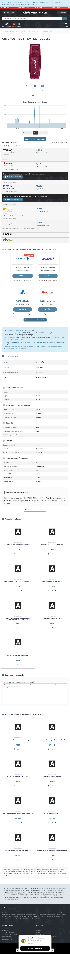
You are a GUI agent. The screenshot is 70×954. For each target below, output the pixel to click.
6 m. (35, 133)
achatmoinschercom (35, 12)
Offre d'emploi (6, 936)
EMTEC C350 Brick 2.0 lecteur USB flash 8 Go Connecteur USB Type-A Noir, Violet (17, 619)
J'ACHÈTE (22, 276)
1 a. (40, 133)
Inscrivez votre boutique (44, 938)
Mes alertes (40, 934)
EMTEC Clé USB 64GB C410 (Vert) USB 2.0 (18, 544)
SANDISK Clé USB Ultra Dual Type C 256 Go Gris (18, 850)
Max (45, 133)
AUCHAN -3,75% (57, 7)
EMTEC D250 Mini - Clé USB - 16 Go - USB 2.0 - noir (18, 581)
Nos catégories (7, 940)
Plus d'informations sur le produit (9, 159)
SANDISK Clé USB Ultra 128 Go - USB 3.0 (52, 813)
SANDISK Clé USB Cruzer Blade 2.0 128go (18, 740)
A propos (5, 930)
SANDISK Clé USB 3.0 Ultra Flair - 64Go (18, 655)
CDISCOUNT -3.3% (41, 7)
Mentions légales (7, 938)
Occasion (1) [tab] (16, 146)
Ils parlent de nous (8, 932)
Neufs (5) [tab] (6, 146)
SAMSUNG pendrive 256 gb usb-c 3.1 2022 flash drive (52, 740)
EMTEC (40, 362)
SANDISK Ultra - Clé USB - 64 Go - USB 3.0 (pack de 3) (52, 850)
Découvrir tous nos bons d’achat (35, 320)
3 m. (30, 133)
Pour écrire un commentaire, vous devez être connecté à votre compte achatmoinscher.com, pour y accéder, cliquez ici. (35, 693)
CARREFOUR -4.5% (25, 7)
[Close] (68, 3)
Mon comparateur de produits (46, 936)
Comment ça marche (13, 177)
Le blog (38, 930)
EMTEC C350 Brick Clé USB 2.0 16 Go (52, 581)
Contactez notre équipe (9, 934)
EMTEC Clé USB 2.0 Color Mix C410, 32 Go (52, 544)
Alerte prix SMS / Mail (35, 139)
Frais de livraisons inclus (59, 143)
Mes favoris (40, 932)
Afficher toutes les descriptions (35, 510)
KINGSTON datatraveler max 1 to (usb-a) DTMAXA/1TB (18, 813)
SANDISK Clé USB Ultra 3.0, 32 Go (52, 618)
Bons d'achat (9, 13)
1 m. (24, 133)
